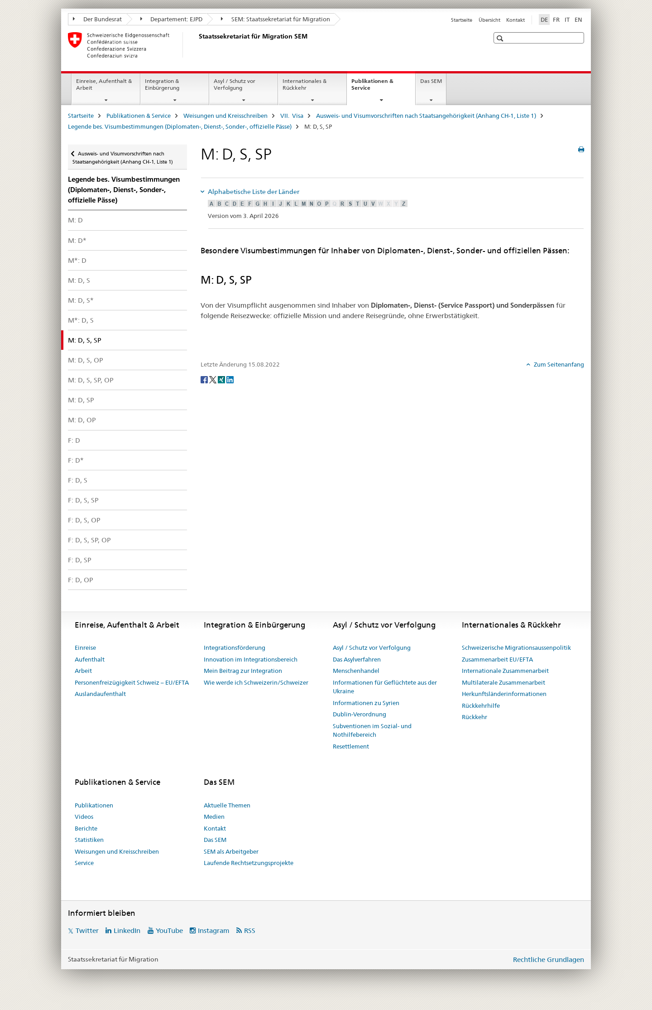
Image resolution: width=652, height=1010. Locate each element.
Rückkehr (474, 716)
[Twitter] (213, 379)
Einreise (85, 647)
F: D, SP (79, 560)
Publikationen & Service (372, 87)
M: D (75, 220)
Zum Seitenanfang (558, 364)
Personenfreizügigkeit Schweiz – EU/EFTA (132, 682)
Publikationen (94, 805)
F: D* (76, 460)
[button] (501, 38)
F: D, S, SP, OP (89, 540)
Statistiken (89, 839)
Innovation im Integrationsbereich (250, 659)
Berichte (86, 828)
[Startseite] (197, 45)
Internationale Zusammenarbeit (505, 670)
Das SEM (431, 80)
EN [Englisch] (578, 19)
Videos (84, 816)
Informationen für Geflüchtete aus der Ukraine (385, 687)
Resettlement (351, 746)
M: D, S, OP (85, 360)
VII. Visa (291, 115)
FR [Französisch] (556, 19)
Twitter (87, 930)
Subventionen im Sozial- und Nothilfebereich (372, 730)
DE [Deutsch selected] (544, 19)
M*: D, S (81, 320)
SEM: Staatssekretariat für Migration (275, 19)
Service (84, 862)
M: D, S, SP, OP (91, 380)
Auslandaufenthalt (100, 693)
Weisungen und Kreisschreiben (225, 115)
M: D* (77, 240)
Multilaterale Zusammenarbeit (503, 682)
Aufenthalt (90, 659)
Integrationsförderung (234, 647)
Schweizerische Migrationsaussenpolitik (516, 647)
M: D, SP (81, 400)
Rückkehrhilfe (481, 705)
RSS (249, 930)
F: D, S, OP (84, 520)
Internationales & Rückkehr (304, 84)
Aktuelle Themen (227, 805)
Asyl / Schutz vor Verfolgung (234, 84)
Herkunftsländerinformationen (504, 693)
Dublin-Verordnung (359, 714)
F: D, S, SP (83, 500)
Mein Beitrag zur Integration (243, 670)
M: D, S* (81, 300)
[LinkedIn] (230, 379)
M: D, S (79, 280)
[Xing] (222, 379)
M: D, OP (82, 420)
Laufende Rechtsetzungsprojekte (248, 862)
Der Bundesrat (97, 19)
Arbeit (83, 670)
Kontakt (515, 20)
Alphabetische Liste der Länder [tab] (252, 191)
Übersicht (489, 20)
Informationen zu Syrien (366, 702)
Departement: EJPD (171, 19)
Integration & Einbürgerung (162, 84)
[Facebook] (205, 379)
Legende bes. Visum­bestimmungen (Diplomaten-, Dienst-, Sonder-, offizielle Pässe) (180, 126)
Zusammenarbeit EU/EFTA (497, 659)
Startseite (461, 20)
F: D (74, 440)
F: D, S (77, 480)
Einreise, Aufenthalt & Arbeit (104, 84)
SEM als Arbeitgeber (231, 851)
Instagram (214, 930)
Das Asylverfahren (357, 659)
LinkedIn (127, 930)
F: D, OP (80, 579)
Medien (214, 816)
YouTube (169, 930)
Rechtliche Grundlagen (548, 959)
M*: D (77, 260)
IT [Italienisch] (567, 19)
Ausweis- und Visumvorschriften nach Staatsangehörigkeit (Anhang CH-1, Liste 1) (426, 115)
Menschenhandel (356, 670)
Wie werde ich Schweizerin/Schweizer (256, 682)
